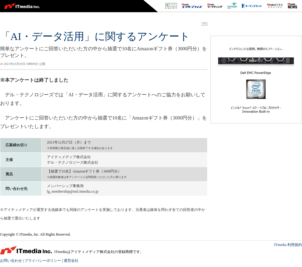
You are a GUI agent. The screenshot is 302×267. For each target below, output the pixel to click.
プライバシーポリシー (42, 260)
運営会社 (71, 260)
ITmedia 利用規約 (288, 245)
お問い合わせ (11, 260)
